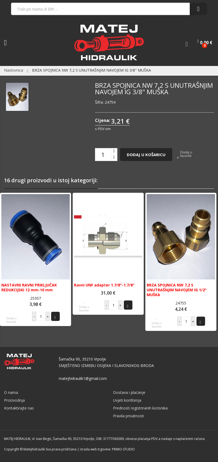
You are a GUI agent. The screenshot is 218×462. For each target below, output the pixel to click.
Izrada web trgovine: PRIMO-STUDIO (107, 449)
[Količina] (103, 154)
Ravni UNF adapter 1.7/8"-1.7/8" (104, 285)
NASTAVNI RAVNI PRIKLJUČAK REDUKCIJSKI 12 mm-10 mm (29, 287)
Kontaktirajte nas (19, 408)
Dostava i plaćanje (129, 392)
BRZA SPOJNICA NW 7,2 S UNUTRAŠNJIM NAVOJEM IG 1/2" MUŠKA (177, 290)
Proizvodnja (14, 400)
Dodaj (55, 316)
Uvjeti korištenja (127, 400)
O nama (11, 392)
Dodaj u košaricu (146, 154)
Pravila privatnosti (128, 415)
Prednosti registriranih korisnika (140, 408)
